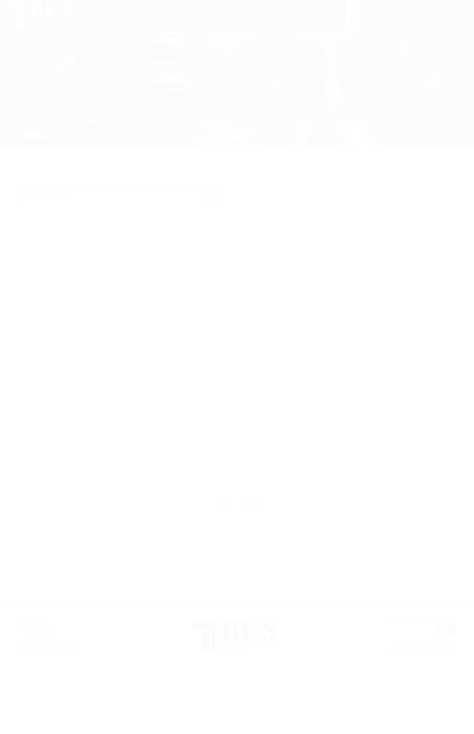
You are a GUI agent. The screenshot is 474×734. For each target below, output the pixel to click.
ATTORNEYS (169, 16)
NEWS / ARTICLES (253, 16)
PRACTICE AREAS (116, 16)
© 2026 (395, 620)
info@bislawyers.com (55, 646)
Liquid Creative (441, 650)
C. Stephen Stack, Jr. (80, 348)
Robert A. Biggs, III (223, 348)
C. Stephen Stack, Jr (369, 257)
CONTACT (304, 16)
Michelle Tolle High (78, 294)
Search (211, 196)
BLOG (207, 16)
